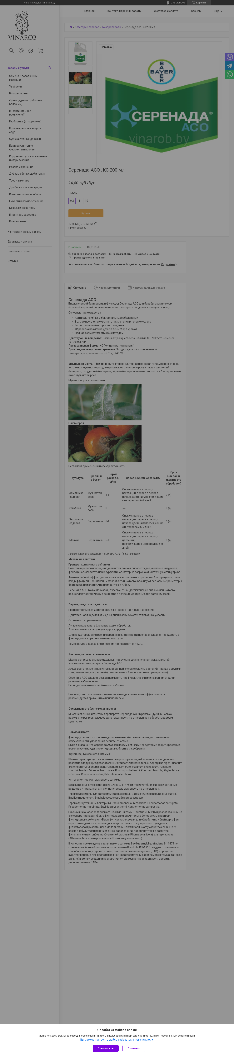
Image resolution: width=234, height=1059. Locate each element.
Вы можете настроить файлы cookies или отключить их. (115, 1039)
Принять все (106, 1048)
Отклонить (133, 1048)
